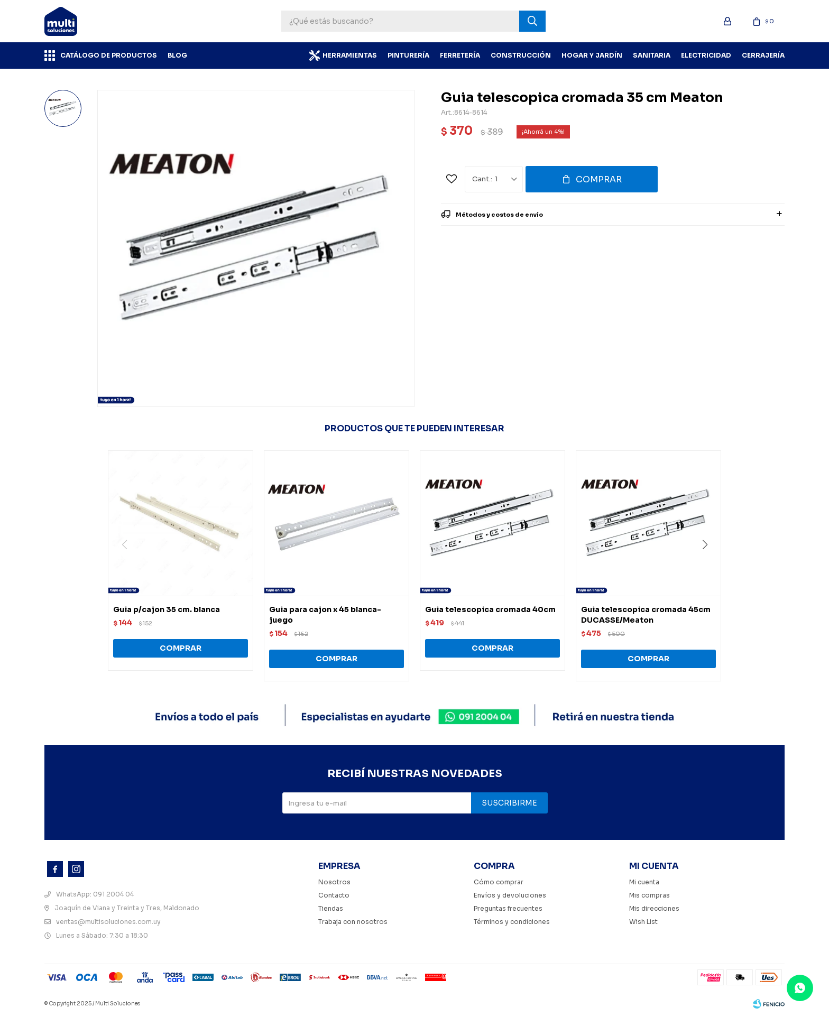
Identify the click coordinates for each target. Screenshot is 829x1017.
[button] (709, 566)
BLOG (177, 55)
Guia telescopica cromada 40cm (490, 609)
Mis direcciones (654, 908)
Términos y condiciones (512, 922)
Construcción (521, 55)
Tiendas (330, 908)
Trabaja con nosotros (353, 922)
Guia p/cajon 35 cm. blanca (166, 609)
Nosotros (334, 882)
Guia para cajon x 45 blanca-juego (325, 615)
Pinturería (408, 55)
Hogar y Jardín (591, 55)
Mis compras (649, 895)
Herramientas (350, 55)
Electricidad (706, 55)
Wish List (643, 922)
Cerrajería (763, 55)
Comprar (599, 179)
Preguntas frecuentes (508, 908)
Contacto (333, 895)
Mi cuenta (644, 882)
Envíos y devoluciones (510, 895)
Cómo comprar (498, 882)
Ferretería (460, 55)
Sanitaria (651, 55)
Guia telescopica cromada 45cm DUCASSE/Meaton (646, 615)
